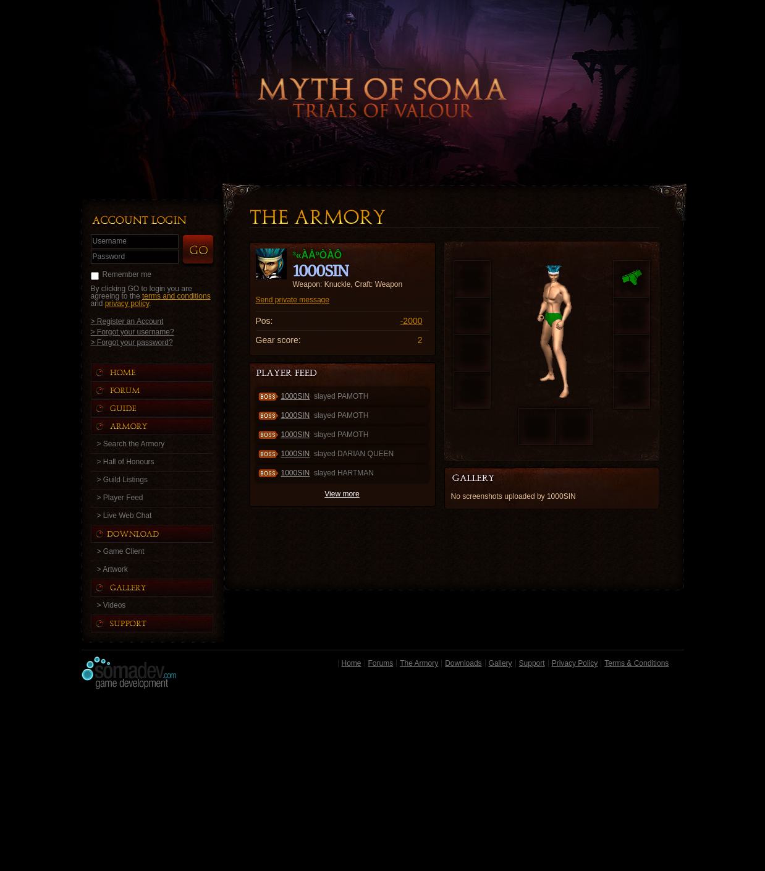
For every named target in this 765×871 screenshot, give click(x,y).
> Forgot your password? (132, 342)
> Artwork (112, 569)
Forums (381, 663)
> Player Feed (120, 497)
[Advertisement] (383, 783)
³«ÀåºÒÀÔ (317, 255)
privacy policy (127, 303)
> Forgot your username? (132, 332)
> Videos (111, 605)
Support (532, 663)
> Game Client (121, 551)
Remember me (127, 274)
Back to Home (382, 77)
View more (341, 494)
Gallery (500, 663)
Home (351, 663)
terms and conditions (176, 296)
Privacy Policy (575, 663)
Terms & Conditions (636, 663)
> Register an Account (127, 321)
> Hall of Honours (125, 461)
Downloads (463, 663)
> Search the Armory (131, 444)
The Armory (419, 663)
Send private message (292, 299)
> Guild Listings (122, 479)
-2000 (411, 321)
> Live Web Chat (124, 515)
